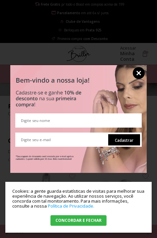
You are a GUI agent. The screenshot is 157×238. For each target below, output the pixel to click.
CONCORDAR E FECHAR (78, 220)
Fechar (139, 73)
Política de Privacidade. (71, 206)
